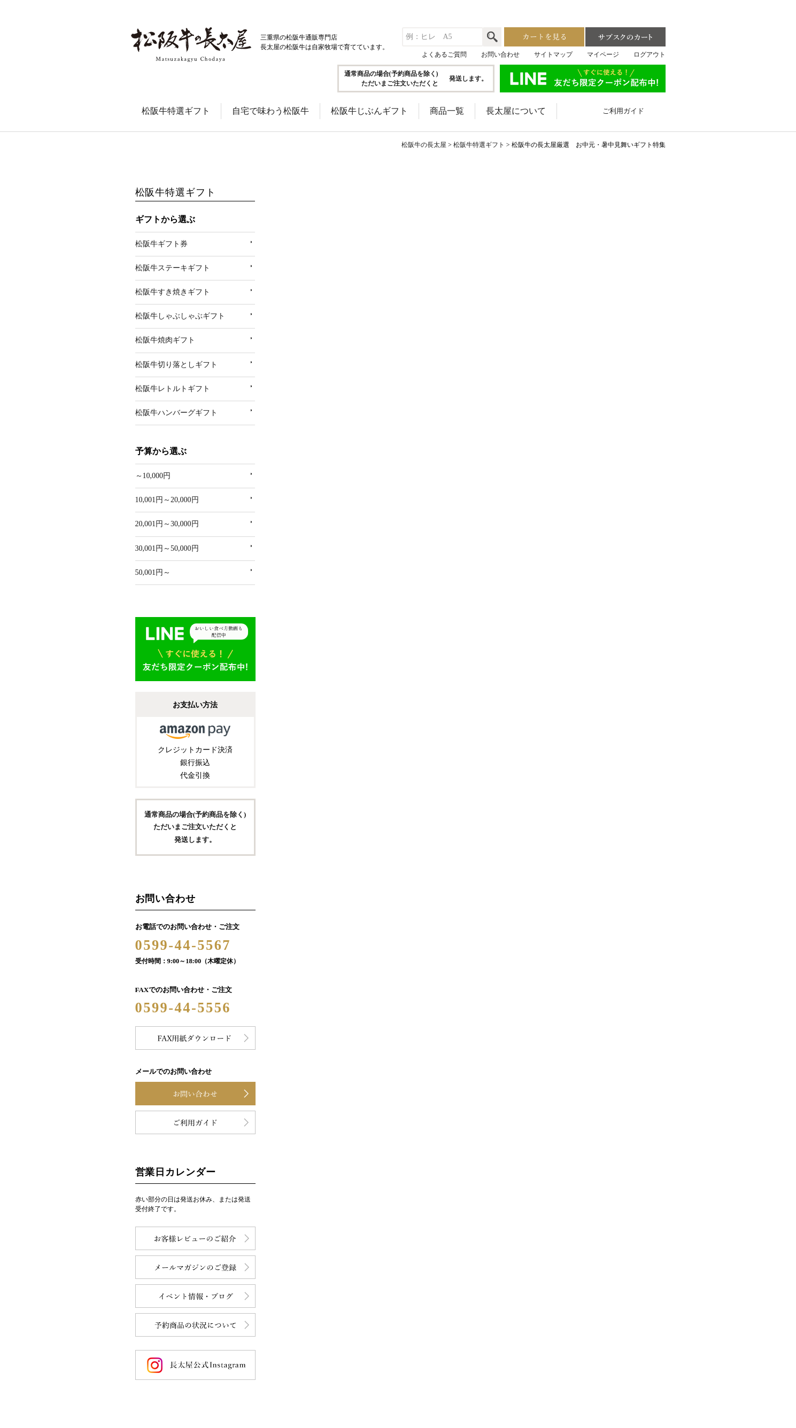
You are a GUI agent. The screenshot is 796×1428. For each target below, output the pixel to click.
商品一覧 (447, 110)
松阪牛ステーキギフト (172, 268)
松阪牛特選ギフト (176, 110)
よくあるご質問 (444, 54)
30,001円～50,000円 (167, 548)
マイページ (603, 54)
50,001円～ (153, 572)
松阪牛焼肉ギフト (165, 340)
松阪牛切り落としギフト (176, 365)
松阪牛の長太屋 (423, 145)
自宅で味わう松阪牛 (270, 110)
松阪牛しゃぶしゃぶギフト (180, 316)
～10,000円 (153, 476)
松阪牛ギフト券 (161, 244)
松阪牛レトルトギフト (172, 389)
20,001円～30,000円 (167, 524)
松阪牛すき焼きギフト (172, 292)
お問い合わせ (500, 54)
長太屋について (516, 110)
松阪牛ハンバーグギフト (176, 413)
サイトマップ (553, 54)
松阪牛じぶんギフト (369, 110)
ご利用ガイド (623, 111)
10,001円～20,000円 (167, 500)
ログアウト (649, 54)
